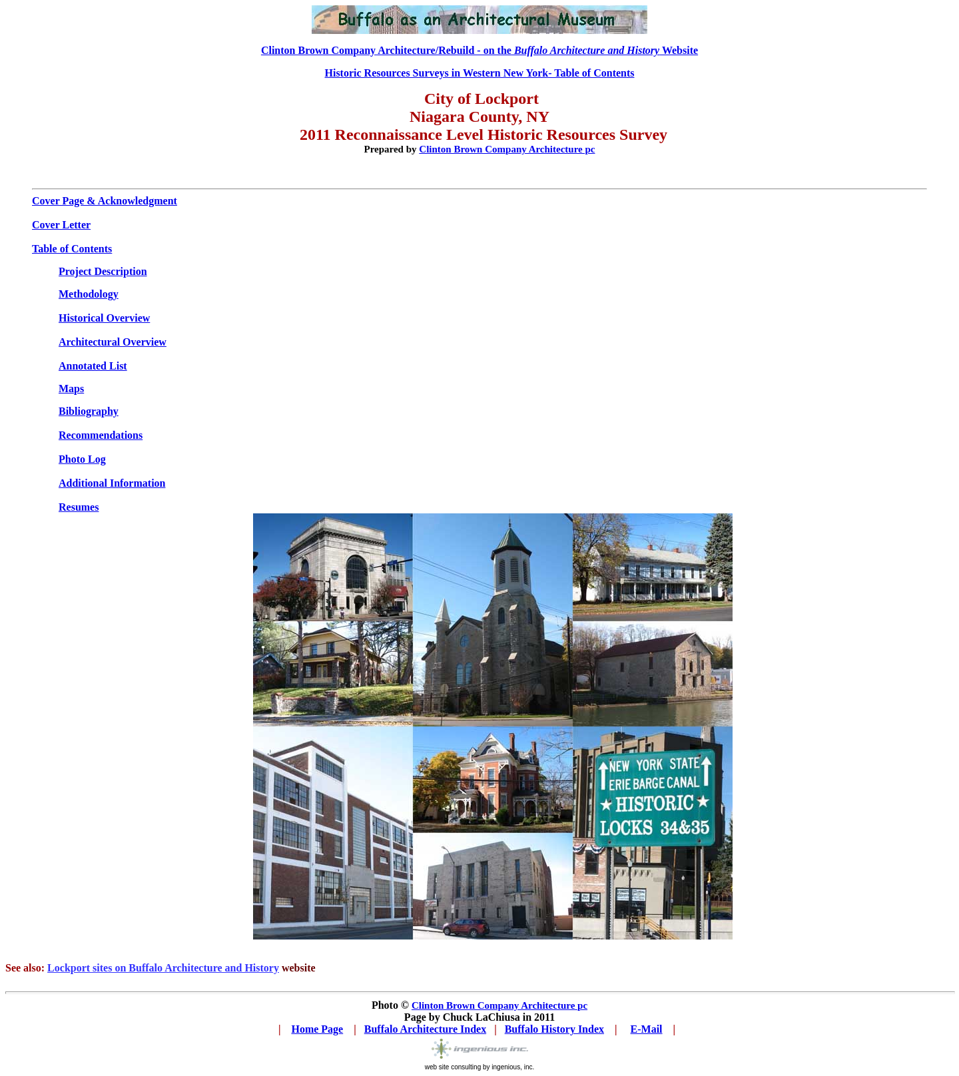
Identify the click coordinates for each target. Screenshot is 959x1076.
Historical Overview (104, 318)
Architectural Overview (112, 342)
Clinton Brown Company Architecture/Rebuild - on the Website (479, 50)
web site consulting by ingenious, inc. (480, 1067)
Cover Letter (61, 224)
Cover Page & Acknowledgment (104, 200)
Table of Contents (72, 248)
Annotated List (93, 366)
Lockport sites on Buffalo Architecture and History (163, 967)
